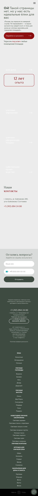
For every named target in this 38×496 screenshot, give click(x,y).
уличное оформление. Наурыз (13, 140)
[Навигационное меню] (34, 3)
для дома (11, 69)
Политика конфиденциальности (19, 341)
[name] (19, 264)
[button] (19, 321)
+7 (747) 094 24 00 (13, 206)
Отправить (19, 279)
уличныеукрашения (12, 111)
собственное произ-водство (13, 169)
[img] (19, 131)
